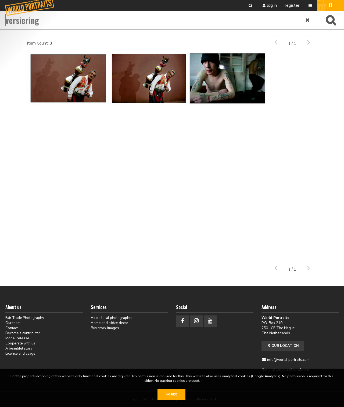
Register (292, 5)
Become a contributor (22, 333)
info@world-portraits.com (288, 359)
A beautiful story (18, 348)
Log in (272, 5)
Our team (12, 322)
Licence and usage (20, 353)
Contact (11, 327)
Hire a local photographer (112, 317)
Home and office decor (109, 322)
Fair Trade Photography (24, 317)
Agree (171, 394)
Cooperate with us (20, 343)
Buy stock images (105, 327)
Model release (17, 338)
